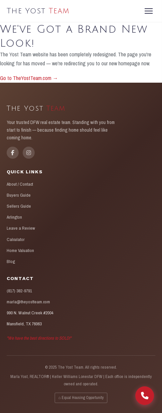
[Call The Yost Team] (144, 395)
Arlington (14, 217)
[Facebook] (13, 153)
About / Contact (20, 184)
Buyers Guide (19, 195)
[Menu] (148, 11)
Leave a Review (21, 228)
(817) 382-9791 (19, 291)
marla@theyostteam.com (28, 302)
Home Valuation (20, 250)
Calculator (16, 239)
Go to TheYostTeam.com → (29, 78)
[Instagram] (29, 153)
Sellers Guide (19, 206)
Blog (11, 261)
